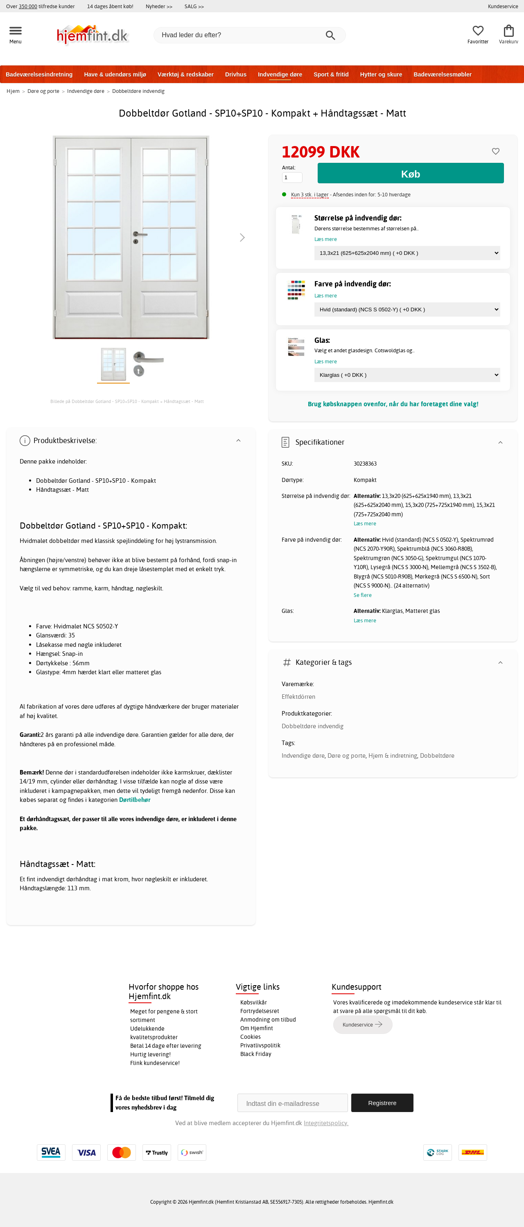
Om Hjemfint (256, 1028)
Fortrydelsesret (259, 1011)
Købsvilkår (253, 1002)
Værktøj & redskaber (186, 74)
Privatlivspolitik (260, 1045)
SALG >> (194, 6)
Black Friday (255, 1054)
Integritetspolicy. (326, 1123)
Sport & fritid (331, 74)
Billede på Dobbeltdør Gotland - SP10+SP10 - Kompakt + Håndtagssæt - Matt (127, 401)
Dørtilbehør (134, 800)
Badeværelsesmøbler (443, 74)
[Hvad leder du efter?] (250, 35)
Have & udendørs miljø (115, 74)
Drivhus (235, 74)
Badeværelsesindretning (39, 74)
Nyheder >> (159, 6)
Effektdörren (298, 696)
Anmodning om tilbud (268, 1019)
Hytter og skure (381, 74)
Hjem (13, 91)
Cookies (250, 1036)
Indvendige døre (280, 74)
